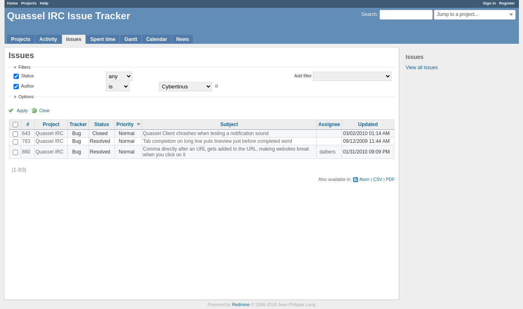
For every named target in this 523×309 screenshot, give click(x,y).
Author (27, 85)
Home (12, 3)
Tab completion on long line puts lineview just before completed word (217, 141)
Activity (48, 39)
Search (369, 14)
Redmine (241, 304)
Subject (229, 124)
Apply (22, 110)
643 (26, 133)
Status (27, 75)
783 (26, 141)
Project (51, 124)
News (182, 39)
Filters (24, 67)
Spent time (102, 39)
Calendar (156, 39)
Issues (73, 39)
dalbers (327, 152)
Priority (125, 124)
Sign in (489, 3)
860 (26, 152)
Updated (368, 124)
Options (26, 96)
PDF (390, 179)
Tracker (78, 124)
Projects (29, 3)
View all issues (422, 67)
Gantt (130, 39)
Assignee (329, 124)
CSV (377, 179)
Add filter (303, 75)
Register (507, 3)
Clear (44, 110)
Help (44, 3)
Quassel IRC (49, 133)
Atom (364, 179)
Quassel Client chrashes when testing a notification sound (206, 133)
